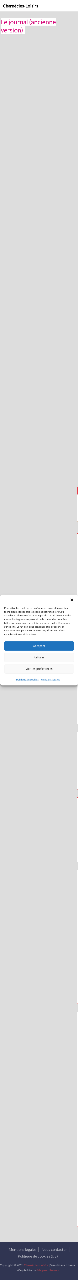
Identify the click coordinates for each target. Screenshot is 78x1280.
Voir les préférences (39, 669)
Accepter (39, 646)
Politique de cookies (27, 679)
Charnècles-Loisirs (20, 5)
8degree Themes (47, 1270)
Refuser (39, 657)
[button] (72, 600)
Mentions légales (50, 679)
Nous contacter (53, 1249)
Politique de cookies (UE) (37, 1256)
